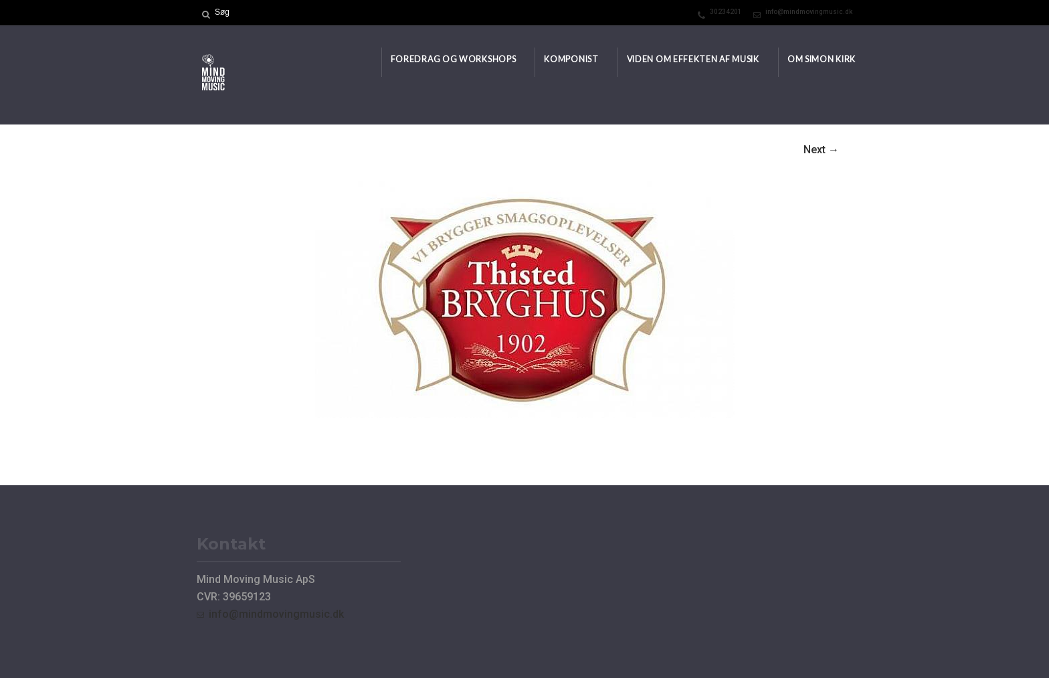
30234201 (726, 11)
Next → (821, 149)
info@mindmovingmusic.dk (808, 11)
